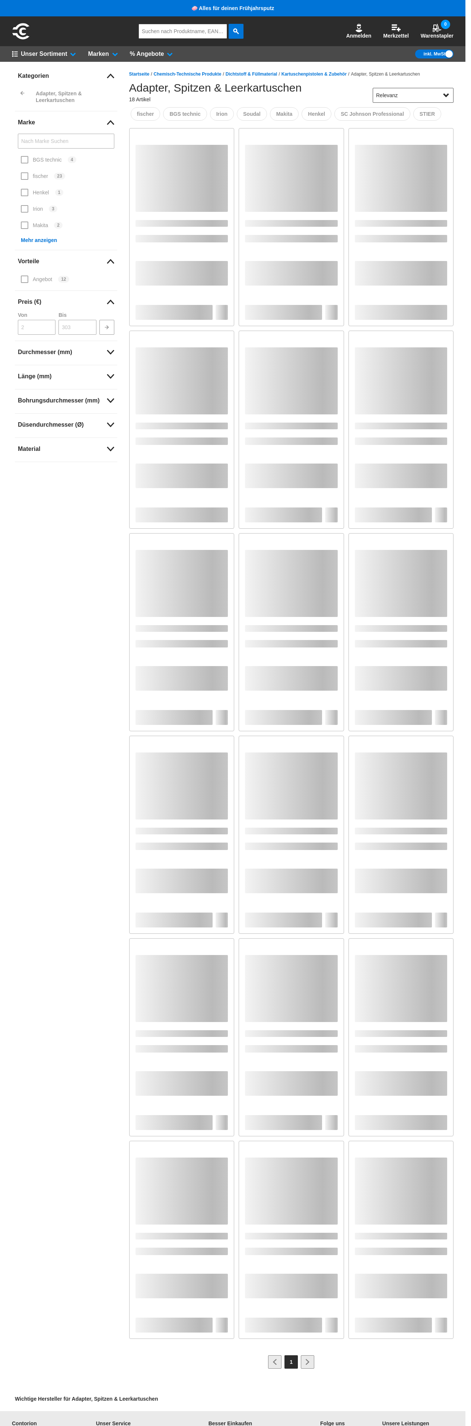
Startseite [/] (139, 74)
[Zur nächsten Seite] (307, 1362)
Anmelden (359, 31)
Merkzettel (395, 31)
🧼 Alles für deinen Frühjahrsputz (232, 8)
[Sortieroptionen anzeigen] (446, 95)
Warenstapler (437, 31)
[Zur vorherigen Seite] (274, 1362)
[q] (183, 31)
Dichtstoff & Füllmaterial (251, 74)
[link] (66, 76)
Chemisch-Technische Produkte (188, 74)
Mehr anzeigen (39, 240)
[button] (359, 31)
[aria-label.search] (236, 31)
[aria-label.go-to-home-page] (21, 38)
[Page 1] (291, 1362)
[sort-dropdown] (413, 95)
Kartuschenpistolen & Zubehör (314, 74)
